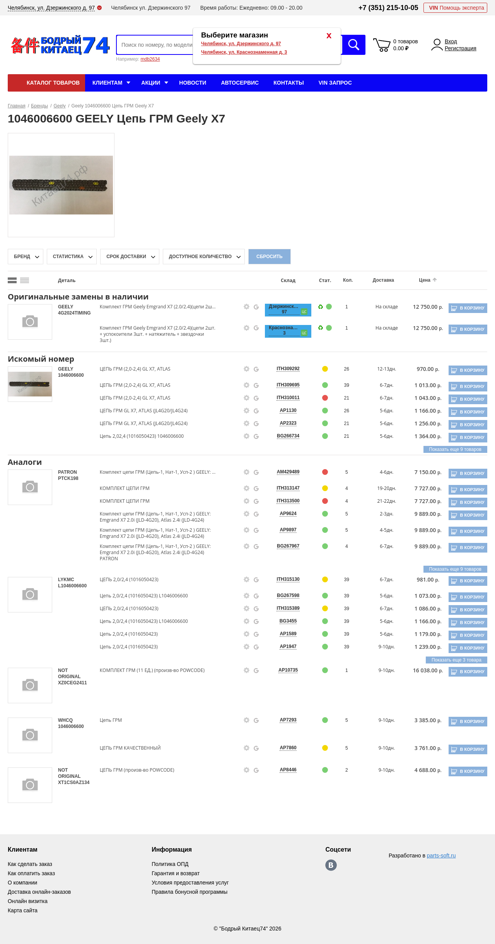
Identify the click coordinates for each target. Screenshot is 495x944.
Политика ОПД (170, 864)
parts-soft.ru (441, 855)
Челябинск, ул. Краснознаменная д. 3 (244, 52)
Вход (451, 41)
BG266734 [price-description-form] (284, 436)
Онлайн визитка (28, 901)
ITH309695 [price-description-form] (284, 385)
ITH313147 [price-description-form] (284, 488)
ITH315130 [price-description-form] (284, 579)
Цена (419, 280)
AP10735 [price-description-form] (284, 670)
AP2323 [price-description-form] (284, 423)
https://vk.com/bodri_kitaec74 (332, 865)
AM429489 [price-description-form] (284, 472)
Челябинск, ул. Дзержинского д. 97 (241, 43)
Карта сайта (23, 910)
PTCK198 (68, 478)
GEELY (65, 307)
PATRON (67, 472)
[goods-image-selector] (30, 321)
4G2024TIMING (74, 313)
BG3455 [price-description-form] (284, 621)
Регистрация (460, 48)
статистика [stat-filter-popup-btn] (68, 256)
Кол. (343, 280)
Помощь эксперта (456, 8)
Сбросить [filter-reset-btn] (269, 256)
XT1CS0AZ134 (73, 782)
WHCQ (65, 720)
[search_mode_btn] (12, 280)
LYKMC (66, 579)
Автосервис (240, 83)
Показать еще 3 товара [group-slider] (456, 660)
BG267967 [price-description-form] (284, 546)
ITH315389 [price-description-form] (284, 608)
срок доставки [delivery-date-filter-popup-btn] (126, 256)
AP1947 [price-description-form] (284, 646)
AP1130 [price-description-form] (284, 410)
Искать (354, 45)
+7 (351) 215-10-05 (388, 8)
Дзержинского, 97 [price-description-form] (280, 309)
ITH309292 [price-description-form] (284, 368)
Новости (192, 83)
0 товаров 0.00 (405, 44)
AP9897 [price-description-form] (284, 529)
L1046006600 (72, 586)
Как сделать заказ (30, 864)
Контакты (288, 83)
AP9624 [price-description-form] (284, 513)
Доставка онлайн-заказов (40, 892)
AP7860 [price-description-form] (284, 747)
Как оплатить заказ (31, 873)
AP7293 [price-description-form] (284, 720)
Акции (150, 83)
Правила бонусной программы (190, 892)
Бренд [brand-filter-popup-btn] (22, 256)
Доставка (378, 280)
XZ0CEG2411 (72, 682)
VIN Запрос (335, 83)
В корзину (472, 308)
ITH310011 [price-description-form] (284, 397)
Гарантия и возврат (176, 873)
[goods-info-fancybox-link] (244, 307)
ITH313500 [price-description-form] (284, 500)
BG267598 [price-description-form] (284, 595)
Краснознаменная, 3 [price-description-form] (280, 330)
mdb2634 (150, 59)
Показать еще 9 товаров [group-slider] (455, 449)
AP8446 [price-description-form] (284, 769)
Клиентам (107, 83)
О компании (23, 882)
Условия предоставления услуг (191, 882)
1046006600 (71, 375)
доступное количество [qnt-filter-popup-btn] (200, 256)
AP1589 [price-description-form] (284, 633)
